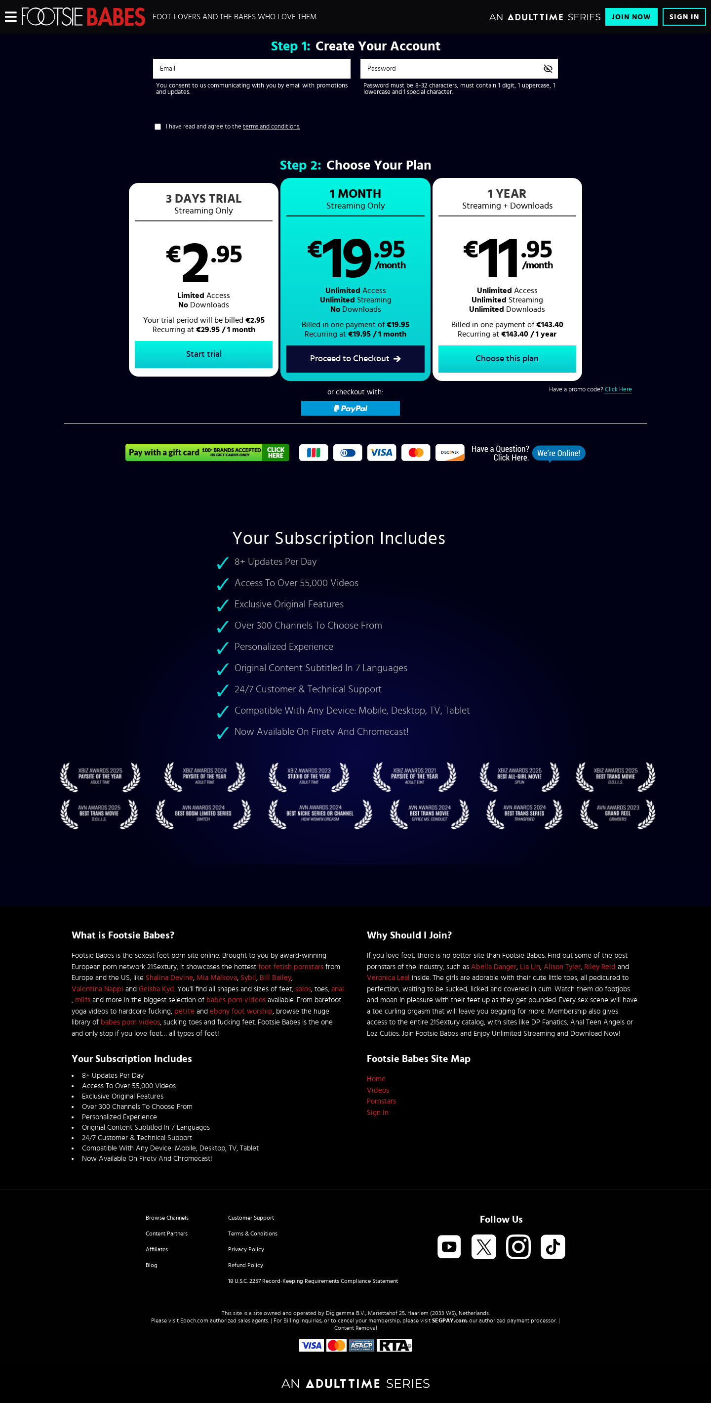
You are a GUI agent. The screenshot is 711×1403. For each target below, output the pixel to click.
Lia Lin (530, 967)
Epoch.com (194, 1320)
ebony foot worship (241, 1011)
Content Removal (355, 1328)
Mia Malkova (217, 977)
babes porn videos (236, 1000)
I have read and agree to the (233, 127)
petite (184, 1011)
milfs (82, 1000)
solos (303, 989)
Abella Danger (493, 967)
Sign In (684, 17)
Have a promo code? (590, 389)
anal (337, 989)
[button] (210, 280)
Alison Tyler (562, 967)
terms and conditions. (271, 127)
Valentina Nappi (97, 989)
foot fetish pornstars (290, 967)
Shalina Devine (169, 977)
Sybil (248, 977)
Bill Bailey (275, 977)
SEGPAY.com (449, 1320)
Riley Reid (600, 967)
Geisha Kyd (156, 989)
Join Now (631, 17)
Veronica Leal (388, 977)
